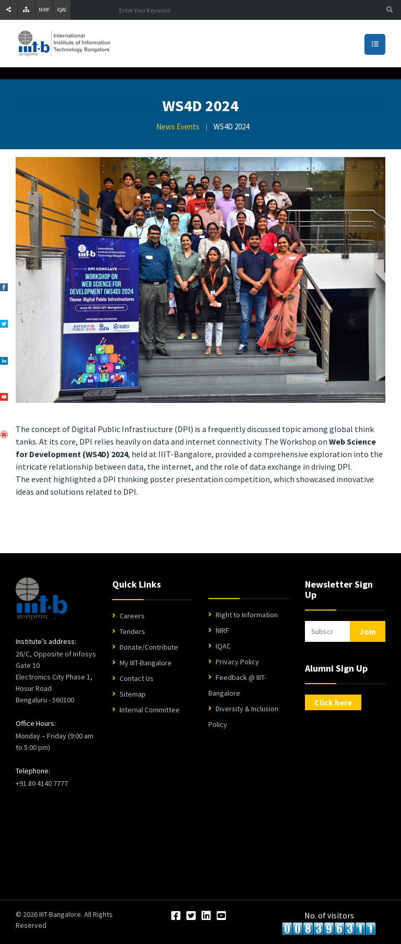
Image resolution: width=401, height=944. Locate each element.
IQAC (62, 9)
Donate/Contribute (149, 647)
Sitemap (133, 694)
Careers (132, 615)
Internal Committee (150, 709)
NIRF (44, 9)
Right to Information (247, 614)
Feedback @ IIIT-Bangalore (237, 685)
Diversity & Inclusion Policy (243, 716)
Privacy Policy (237, 661)
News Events (177, 127)
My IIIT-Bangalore (146, 662)
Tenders (132, 631)
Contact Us (137, 678)
